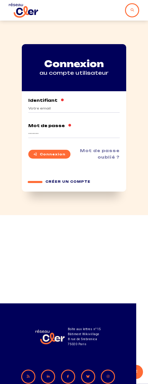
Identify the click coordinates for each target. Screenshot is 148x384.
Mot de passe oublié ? (100, 154)
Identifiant (46, 100)
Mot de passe (50, 125)
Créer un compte (68, 182)
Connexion (49, 154)
